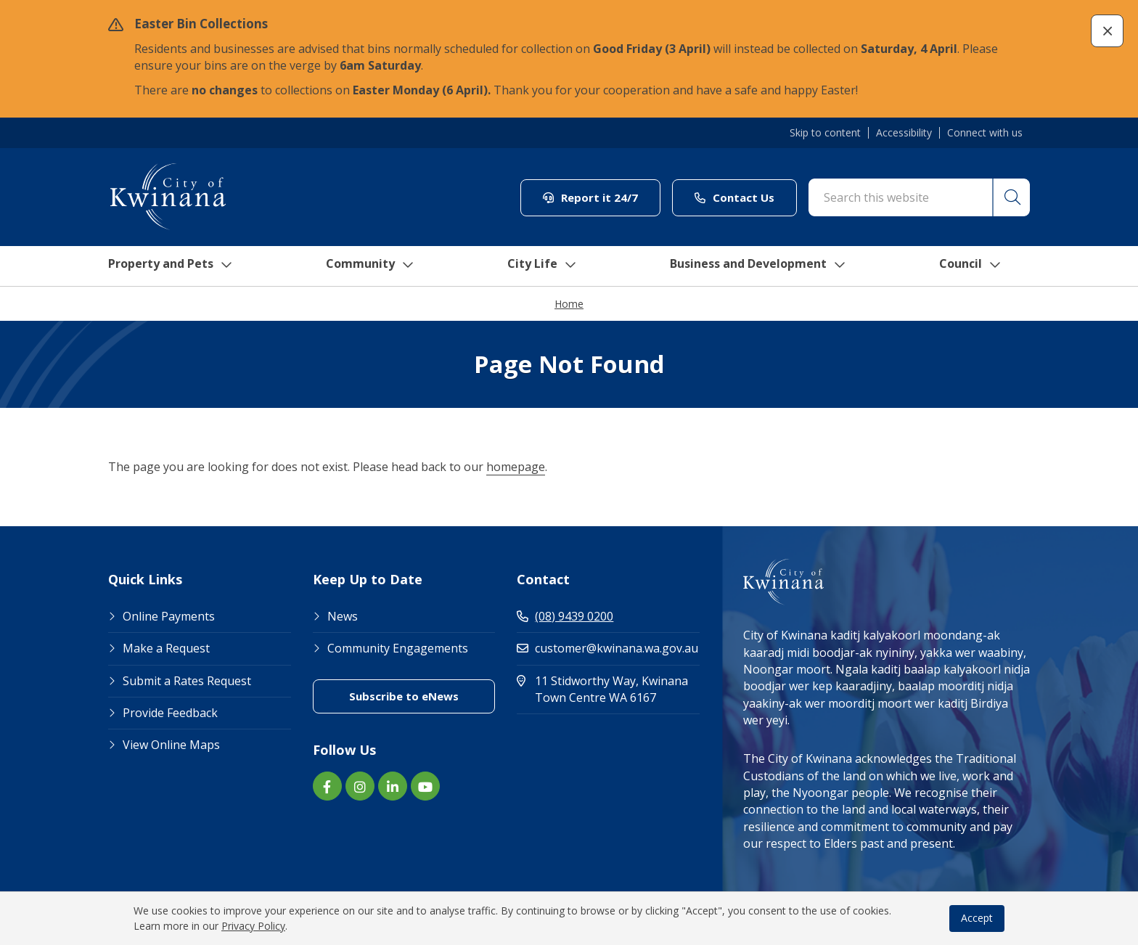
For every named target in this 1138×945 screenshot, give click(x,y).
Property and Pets (168, 266)
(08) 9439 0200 (565, 617)
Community (372, 266)
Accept (977, 918)
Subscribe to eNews (404, 697)
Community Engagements (397, 649)
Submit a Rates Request (187, 682)
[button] (1107, 31)
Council (986, 266)
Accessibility (904, 133)
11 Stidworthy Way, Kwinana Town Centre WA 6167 (608, 690)
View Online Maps (171, 745)
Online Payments (169, 617)
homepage (515, 467)
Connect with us (985, 133)
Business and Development (767, 266)
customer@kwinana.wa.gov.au (607, 649)
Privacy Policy (253, 926)
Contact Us (734, 197)
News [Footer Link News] (342, 617)
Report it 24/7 (590, 197)
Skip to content (825, 133)
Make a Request (166, 649)
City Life (545, 266)
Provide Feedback (170, 713)
